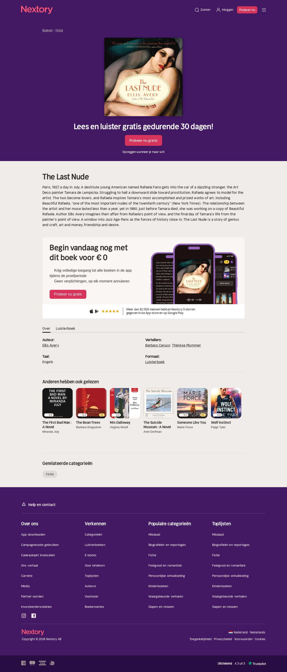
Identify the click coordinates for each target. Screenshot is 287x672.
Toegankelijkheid (200, 639)
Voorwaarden (243, 639)
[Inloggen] (224, 9)
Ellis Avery (50, 345)
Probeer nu (247, 10)
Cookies (260, 639)
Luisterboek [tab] (65, 328)
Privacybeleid (223, 639)
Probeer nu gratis (143, 140)
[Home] (106, 10)
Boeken (47, 30)
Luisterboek (155, 362)
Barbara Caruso (157, 345)
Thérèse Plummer (186, 345)
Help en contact (38, 504)
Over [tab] (46, 328)
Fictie (59, 30)
